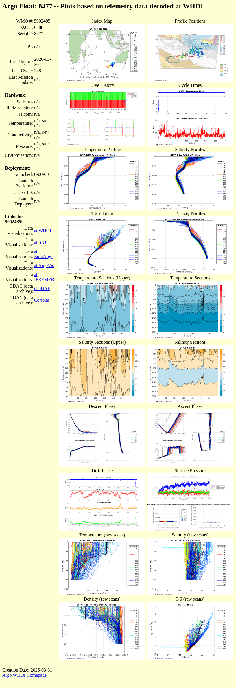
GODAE (42, 288)
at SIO (40, 242)
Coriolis (41, 300)
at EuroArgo (43, 254)
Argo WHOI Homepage (24, 675)
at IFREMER (44, 277)
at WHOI (42, 230)
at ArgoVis (44, 265)
